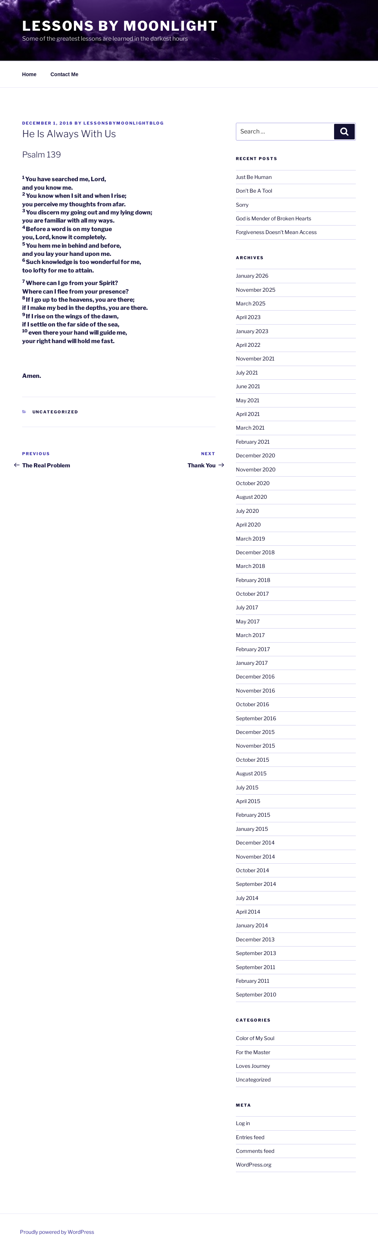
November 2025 (255, 290)
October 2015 (252, 759)
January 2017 (252, 663)
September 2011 (255, 967)
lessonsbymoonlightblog (123, 123)
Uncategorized (55, 411)
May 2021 (248, 400)
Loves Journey (253, 1066)
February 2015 (253, 815)
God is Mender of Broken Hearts (273, 218)
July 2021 (247, 372)
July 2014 (247, 898)
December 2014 (255, 842)
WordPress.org (253, 1164)
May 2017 (248, 621)
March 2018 (250, 566)
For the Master (253, 1052)
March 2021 (250, 427)
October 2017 (252, 593)
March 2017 (250, 635)
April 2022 (248, 345)
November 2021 (255, 358)
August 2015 (251, 773)
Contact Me (64, 74)
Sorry (242, 205)
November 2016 (255, 690)
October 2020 (253, 483)
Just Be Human (254, 177)
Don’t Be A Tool (254, 190)
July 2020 (247, 511)
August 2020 (251, 497)
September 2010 (256, 994)
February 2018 (253, 580)
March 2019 (250, 538)
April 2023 (248, 317)
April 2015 (248, 801)
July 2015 (247, 787)
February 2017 (253, 649)
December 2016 (255, 676)
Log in (243, 1123)
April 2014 (248, 911)
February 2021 (253, 442)
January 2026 (252, 276)
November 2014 (255, 856)
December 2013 (255, 939)
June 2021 (248, 386)
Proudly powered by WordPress (57, 1232)
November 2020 (256, 469)
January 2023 (252, 331)
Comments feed (255, 1151)
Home (29, 74)
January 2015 (252, 829)
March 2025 (250, 303)
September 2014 (256, 884)
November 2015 (255, 745)
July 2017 (247, 607)
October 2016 (252, 704)
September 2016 (256, 718)
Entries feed (250, 1137)
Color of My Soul (255, 1038)
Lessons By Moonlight (120, 26)
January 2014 (252, 925)
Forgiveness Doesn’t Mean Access (276, 232)
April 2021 (248, 414)
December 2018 (255, 552)
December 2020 (255, 455)
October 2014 (252, 870)
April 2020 (248, 524)
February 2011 (252, 981)
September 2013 (256, 953)
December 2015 (255, 732)
